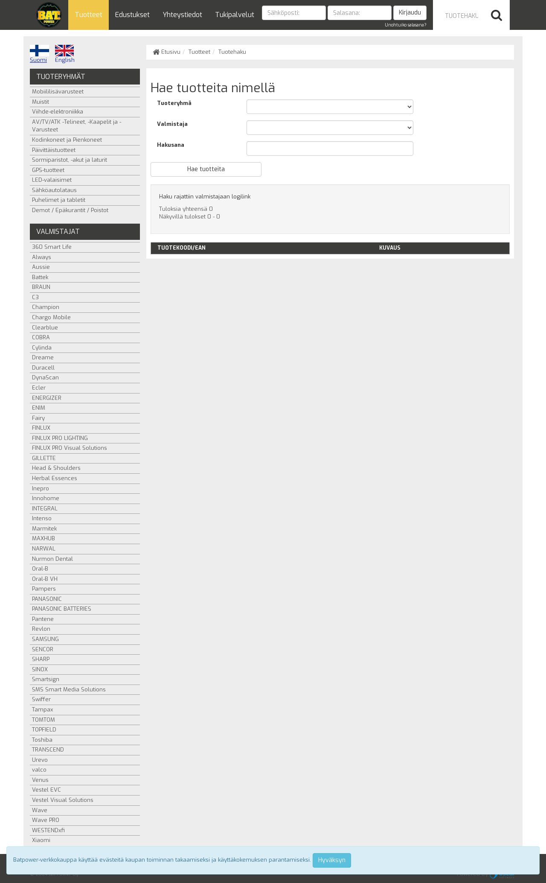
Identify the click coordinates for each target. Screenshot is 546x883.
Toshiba (42, 739)
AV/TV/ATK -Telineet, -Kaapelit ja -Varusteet (76, 126)
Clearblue (45, 327)
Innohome (45, 498)
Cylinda (42, 347)
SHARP (40, 659)
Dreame (43, 357)
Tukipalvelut (234, 14)
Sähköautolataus (54, 190)
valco (39, 769)
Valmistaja (172, 124)
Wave (39, 810)
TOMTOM (43, 719)
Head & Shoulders (56, 468)
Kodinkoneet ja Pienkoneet (67, 139)
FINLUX (41, 427)
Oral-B (40, 568)
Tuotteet (88, 14)
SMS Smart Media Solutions (69, 689)
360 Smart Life (52, 247)
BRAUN (41, 287)
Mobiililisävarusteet (58, 91)
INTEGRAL (45, 508)
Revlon (41, 628)
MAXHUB (43, 538)
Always (41, 257)
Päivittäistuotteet (54, 150)
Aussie (41, 267)
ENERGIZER (46, 398)
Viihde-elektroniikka (57, 111)
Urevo (40, 760)
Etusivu (166, 51)
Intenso (42, 518)
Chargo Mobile (51, 317)
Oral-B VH (45, 579)
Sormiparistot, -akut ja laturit (69, 159)
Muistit (40, 101)
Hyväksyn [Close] (332, 860)
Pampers (44, 588)
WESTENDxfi (48, 830)
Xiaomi (41, 840)
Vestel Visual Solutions (62, 800)
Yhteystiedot (182, 14)
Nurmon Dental (52, 558)
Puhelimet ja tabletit (58, 200)
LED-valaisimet (52, 180)
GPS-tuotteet (48, 170)
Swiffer (41, 699)
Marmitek (44, 528)
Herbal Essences (54, 478)
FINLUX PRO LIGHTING (60, 438)
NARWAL (43, 548)
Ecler (39, 387)
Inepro (40, 488)
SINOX (40, 669)
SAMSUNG (45, 639)
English (65, 54)
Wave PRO (45, 820)
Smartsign (45, 679)
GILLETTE (44, 458)
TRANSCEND (48, 749)
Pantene (43, 619)
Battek (40, 277)
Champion (45, 307)
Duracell (43, 367)
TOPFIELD (44, 729)
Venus (40, 780)
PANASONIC (47, 599)
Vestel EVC (46, 789)
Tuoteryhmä (174, 103)
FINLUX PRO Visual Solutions (69, 448)
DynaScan (45, 377)
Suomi (39, 54)
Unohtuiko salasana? (406, 25)
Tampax (42, 709)
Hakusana (170, 145)
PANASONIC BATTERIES (61, 608)
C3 (35, 297)
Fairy (38, 418)
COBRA (41, 337)
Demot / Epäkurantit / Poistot (70, 210)
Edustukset (132, 14)
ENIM (38, 407)
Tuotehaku (232, 51)
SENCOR (42, 649)
